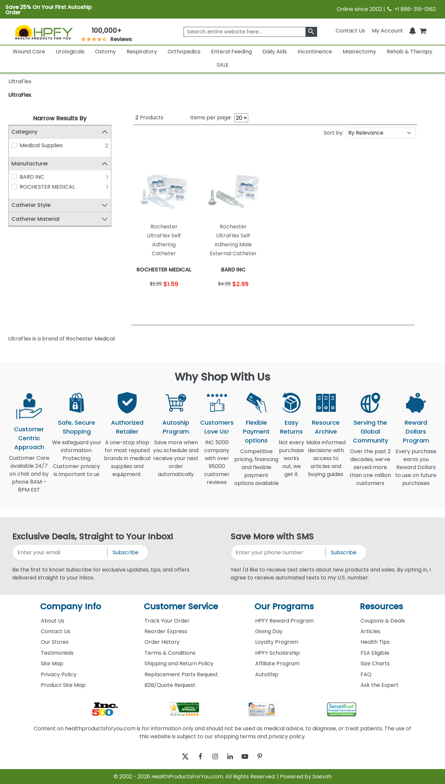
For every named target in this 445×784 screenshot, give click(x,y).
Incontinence (315, 51)
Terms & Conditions (169, 653)
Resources (381, 606)
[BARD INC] (14, 177)
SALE (223, 65)
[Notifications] (412, 30)
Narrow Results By (59, 118)
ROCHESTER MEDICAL (47, 187)
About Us (52, 621)
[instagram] (213, 756)
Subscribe (126, 552)
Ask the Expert (380, 685)
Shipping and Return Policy (178, 663)
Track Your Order (167, 621)
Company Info (70, 606)
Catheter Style (31, 205)
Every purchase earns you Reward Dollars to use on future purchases (415, 471)
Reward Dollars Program (416, 431)
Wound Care (29, 51)
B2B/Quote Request (169, 685)
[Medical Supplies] (14, 145)
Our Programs (284, 606)
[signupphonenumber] (278, 552)
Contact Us (350, 30)
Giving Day (269, 631)
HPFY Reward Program (284, 621)
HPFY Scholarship (277, 653)
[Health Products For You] (43, 32)
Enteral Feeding (231, 51)
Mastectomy (359, 51)
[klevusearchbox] (311, 32)
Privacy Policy (59, 674)
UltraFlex (19, 95)
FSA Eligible (375, 653)
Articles (370, 631)
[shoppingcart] (422, 30)
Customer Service (181, 606)
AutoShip (266, 674)
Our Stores (55, 642)
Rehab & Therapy (409, 51)
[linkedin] (231, 756)
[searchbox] (250, 32)
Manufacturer (30, 163)
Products (149, 117)
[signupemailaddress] (60, 552)
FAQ (366, 674)
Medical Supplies (41, 145)
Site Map (52, 663)
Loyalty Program (276, 642)
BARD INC (32, 177)
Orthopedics (184, 51)
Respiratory (142, 51)
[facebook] (195, 756)
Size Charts (375, 663)
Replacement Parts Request (181, 674)
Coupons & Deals (383, 621)
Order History (162, 642)
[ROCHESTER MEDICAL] (14, 187)
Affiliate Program (277, 663)
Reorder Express (165, 631)
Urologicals (70, 51)
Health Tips (375, 642)
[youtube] (250, 756)
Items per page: (211, 117)
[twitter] (177, 756)
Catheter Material (36, 219)
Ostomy (105, 51)
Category (24, 132)
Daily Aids (274, 51)
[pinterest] (268, 756)
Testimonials (57, 653)
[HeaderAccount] (387, 30)
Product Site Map (63, 685)
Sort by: (334, 133)
